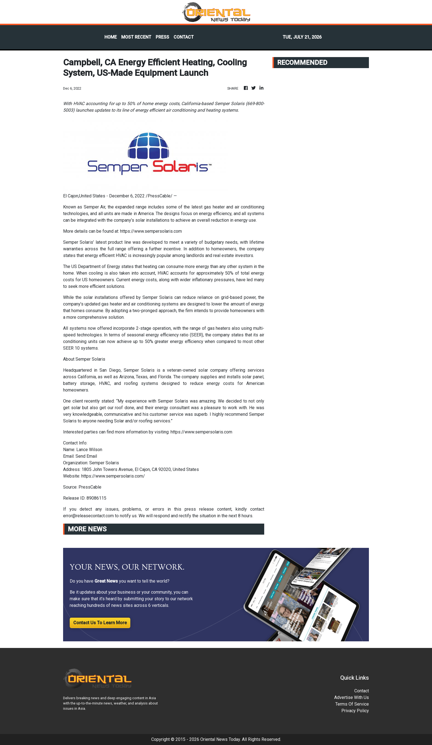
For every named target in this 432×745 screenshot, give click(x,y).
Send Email (86, 456)
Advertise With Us (351, 697)
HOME (110, 37)
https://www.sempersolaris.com (151, 231)
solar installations (100, 297)
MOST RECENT (136, 37)
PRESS (162, 37)
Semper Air (94, 207)
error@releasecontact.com (88, 515)
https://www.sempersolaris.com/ (113, 476)
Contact (361, 690)
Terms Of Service (352, 704)
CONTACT (184, 37)
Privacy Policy (355, 710)
